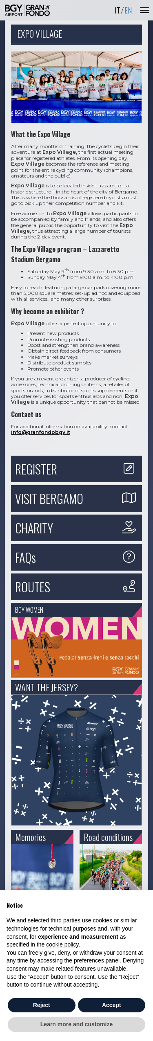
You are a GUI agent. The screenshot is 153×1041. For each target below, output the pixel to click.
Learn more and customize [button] (76, 1024)
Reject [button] (41, 1005)
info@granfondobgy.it (40, 432)
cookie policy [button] (62, 944)
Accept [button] (111, 1005)
